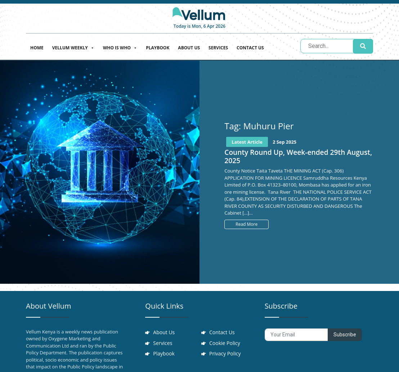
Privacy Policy (225, 357)
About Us (189, 48)
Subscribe (344, 334)
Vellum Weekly (73, 46)
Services (218, 48)
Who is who (120, 46)
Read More (246, 224)
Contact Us (250, 48)
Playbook (157, 48)
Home (37, 48)
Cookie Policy (225, 345)
